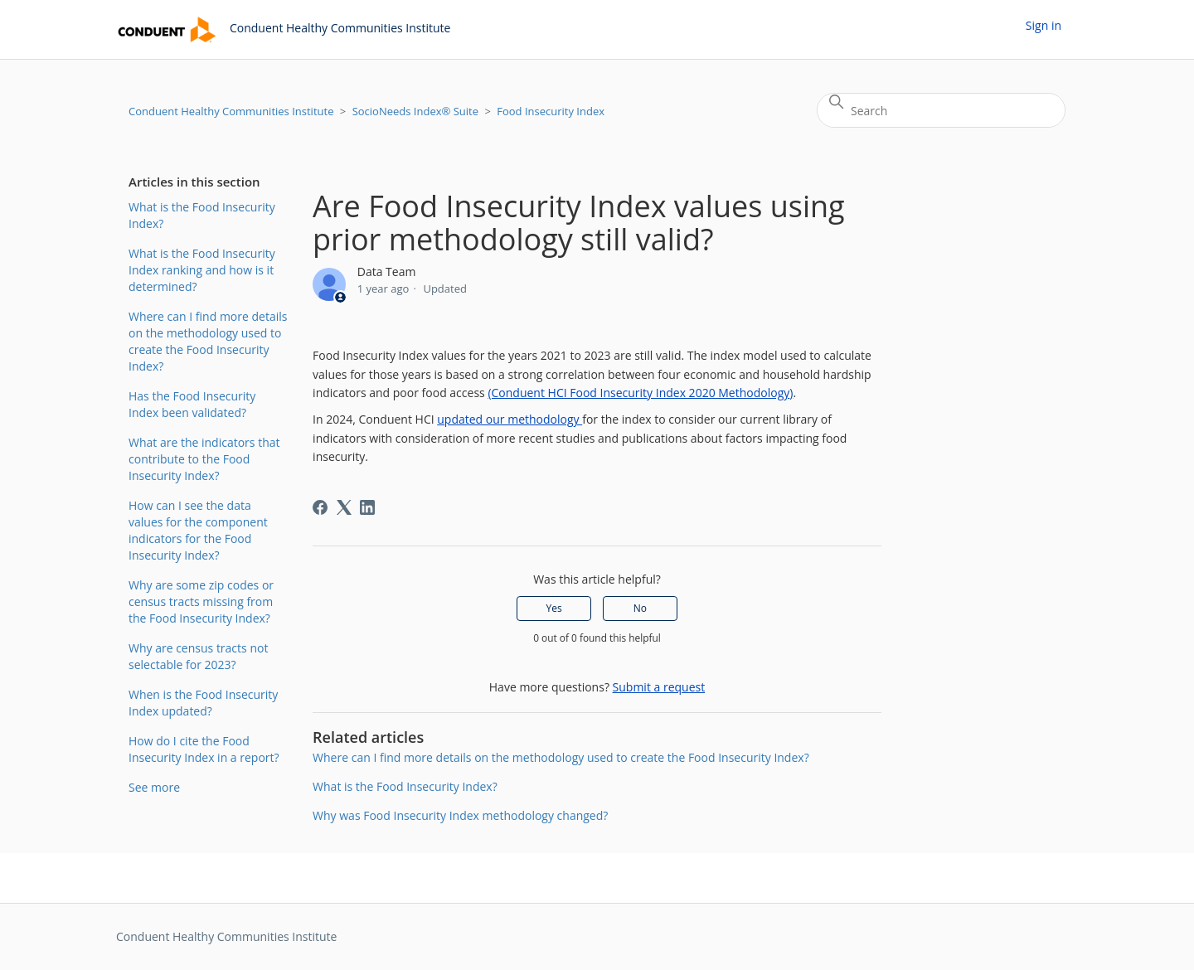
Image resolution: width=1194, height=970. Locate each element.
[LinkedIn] (367, 507)
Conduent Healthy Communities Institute (231, 111)
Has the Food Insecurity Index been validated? (192, 404)
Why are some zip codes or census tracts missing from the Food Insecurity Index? (201, 601)
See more (154, 787)
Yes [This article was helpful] (554, 608)
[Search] (941, 110)
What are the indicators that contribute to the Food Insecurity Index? (204, 458)
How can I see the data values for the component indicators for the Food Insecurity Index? (198, 530)
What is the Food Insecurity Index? (202, 215)
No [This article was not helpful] (640, 608)
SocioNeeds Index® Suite (415, 111)
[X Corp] (344, 507)
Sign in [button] (1043, 25)
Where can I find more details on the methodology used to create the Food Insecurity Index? (208, 341)
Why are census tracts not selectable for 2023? (198, 656)
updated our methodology (509, 419)
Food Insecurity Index (550, 111)
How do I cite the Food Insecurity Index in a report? (204, 749)
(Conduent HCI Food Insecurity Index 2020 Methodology (638, 392)
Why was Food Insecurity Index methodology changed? (460, 815)
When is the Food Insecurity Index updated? (203, 702)
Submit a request (659, 687)
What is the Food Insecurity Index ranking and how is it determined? (202, 269)
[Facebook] (320, 507)
